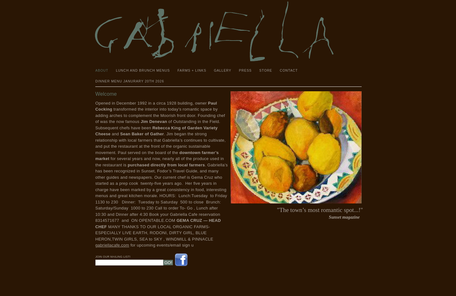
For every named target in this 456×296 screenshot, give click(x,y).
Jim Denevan (154, 121)
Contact (289, 70)
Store (265, 70)
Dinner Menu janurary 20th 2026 (129, 81)
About (101, 70)
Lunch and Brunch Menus (143, 70)
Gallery (222, 70)
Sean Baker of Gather (142, 134)
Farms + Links (191, 70)
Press (245, 70)
